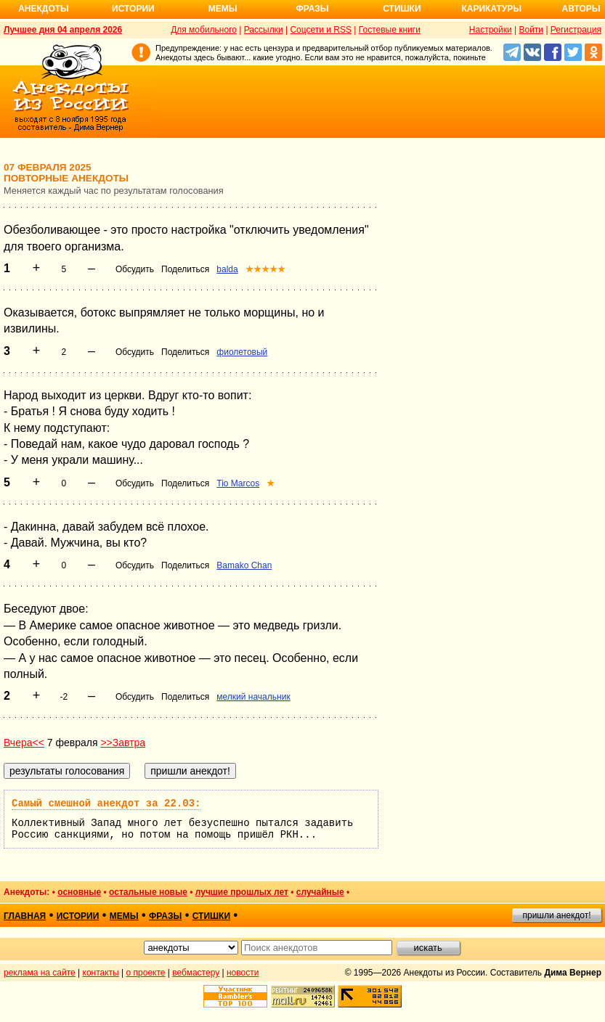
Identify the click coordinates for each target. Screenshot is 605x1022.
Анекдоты (43, 9)
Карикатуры (491, 9)
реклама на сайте (40, 973)
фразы (165, 916)
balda (226, 269)
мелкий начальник (253, 697)
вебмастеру (195, 973)
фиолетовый (241, 352)
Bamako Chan (244, 565)
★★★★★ (265, 269)
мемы (124, 916)
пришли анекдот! (556, 915)
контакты (101, 973)
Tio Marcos (237, 483)
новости (243, 973)
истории (78, 916)
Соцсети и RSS (321, 30)
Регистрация (576, 30)
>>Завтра (122, 742)
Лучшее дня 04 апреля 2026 (63, 30)
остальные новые (148, 892)
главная (25, 916)
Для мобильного (204, 30)
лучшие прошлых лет (241, 892)
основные (79, 892)
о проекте (146, 973)
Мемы (222, 9)
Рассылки (263, 30)
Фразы (312, 9)
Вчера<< (24, 742)
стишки (211, 916)
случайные (320, 892)
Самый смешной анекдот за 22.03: (106, 803)
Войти (531, 30)
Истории (133, 9)
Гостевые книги (390, 30)
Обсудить (134, 269)
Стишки (402, 9)
